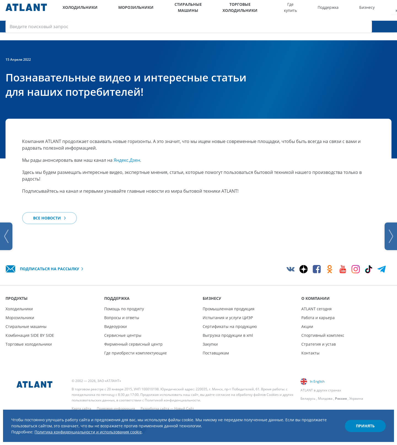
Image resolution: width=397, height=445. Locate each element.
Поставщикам (216, 353)
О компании (336, 10)
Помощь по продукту (124, 308)
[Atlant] (26, 10)
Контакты (310, 353)
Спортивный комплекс (322, 335)
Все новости (49, 223)
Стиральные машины (162, 10)
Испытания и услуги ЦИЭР (228, 317)
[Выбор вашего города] (354, 10)
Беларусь (308, 398)
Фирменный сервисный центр (133, 344)
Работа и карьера (318, 317)
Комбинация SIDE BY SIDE (30, 335)
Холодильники (75, 10)
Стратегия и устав (318, 344)
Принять (360, 421)
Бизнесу (313, 10)
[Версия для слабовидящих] (366, 10)
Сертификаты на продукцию (230, 326)
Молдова (325, 398)
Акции (307, 326)
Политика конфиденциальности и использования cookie (104, 428)
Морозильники (116, 10)
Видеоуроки (115, 326)
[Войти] (377, 10)
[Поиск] (388, 10)
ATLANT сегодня (316, 308)
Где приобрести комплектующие (135, 353)
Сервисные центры (122, 335)
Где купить (263, 10)
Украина (356, 398)
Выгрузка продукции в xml (228, 335)
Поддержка (289, 10)
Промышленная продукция (228, 308)
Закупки (210, 344)
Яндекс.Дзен (127, 166)
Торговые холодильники (217, 10)
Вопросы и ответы (121, 317)
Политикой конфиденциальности (172, 400)
